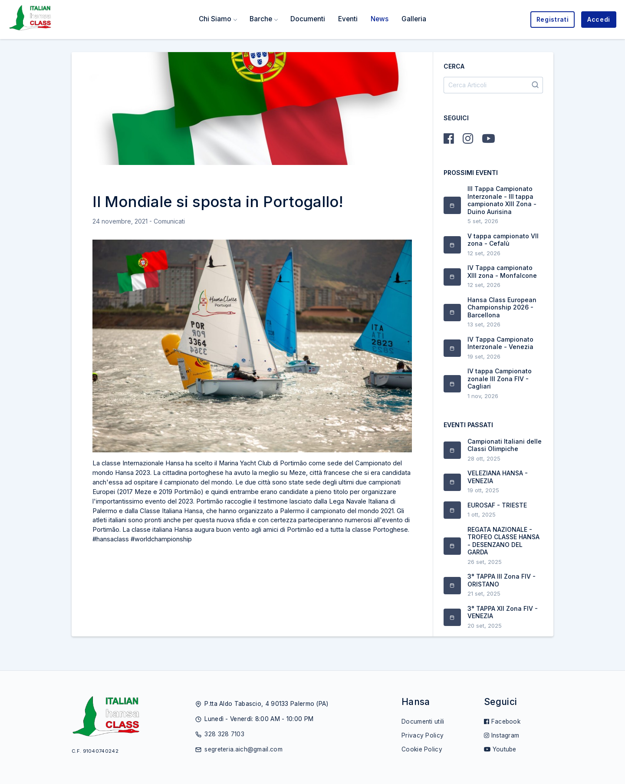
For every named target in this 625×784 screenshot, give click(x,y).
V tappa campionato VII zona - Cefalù (503, 239)
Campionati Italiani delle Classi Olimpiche (504, 445)
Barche (261, 19)
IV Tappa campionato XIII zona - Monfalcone (502, 271)
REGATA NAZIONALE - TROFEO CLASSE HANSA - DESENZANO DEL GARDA (503, 541)
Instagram (501, 735)
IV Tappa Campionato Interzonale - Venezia (500, 343)
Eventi (348, 19)
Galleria (413, 19)
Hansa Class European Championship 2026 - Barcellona (501, 307)
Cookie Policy (421, 749)
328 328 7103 (224, 734)
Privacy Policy (422, 735)
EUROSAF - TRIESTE (497, 505)
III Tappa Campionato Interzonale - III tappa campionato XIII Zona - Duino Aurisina (501, 200)
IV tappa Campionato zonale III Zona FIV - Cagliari (499, 378)
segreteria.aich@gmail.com (243, 749)
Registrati (552, 19)
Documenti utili (422, 721)
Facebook (502, 721)
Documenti (307, 19)
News (379, 19)
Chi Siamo (215, 19)
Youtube (500, 749)
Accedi (598, 19)
